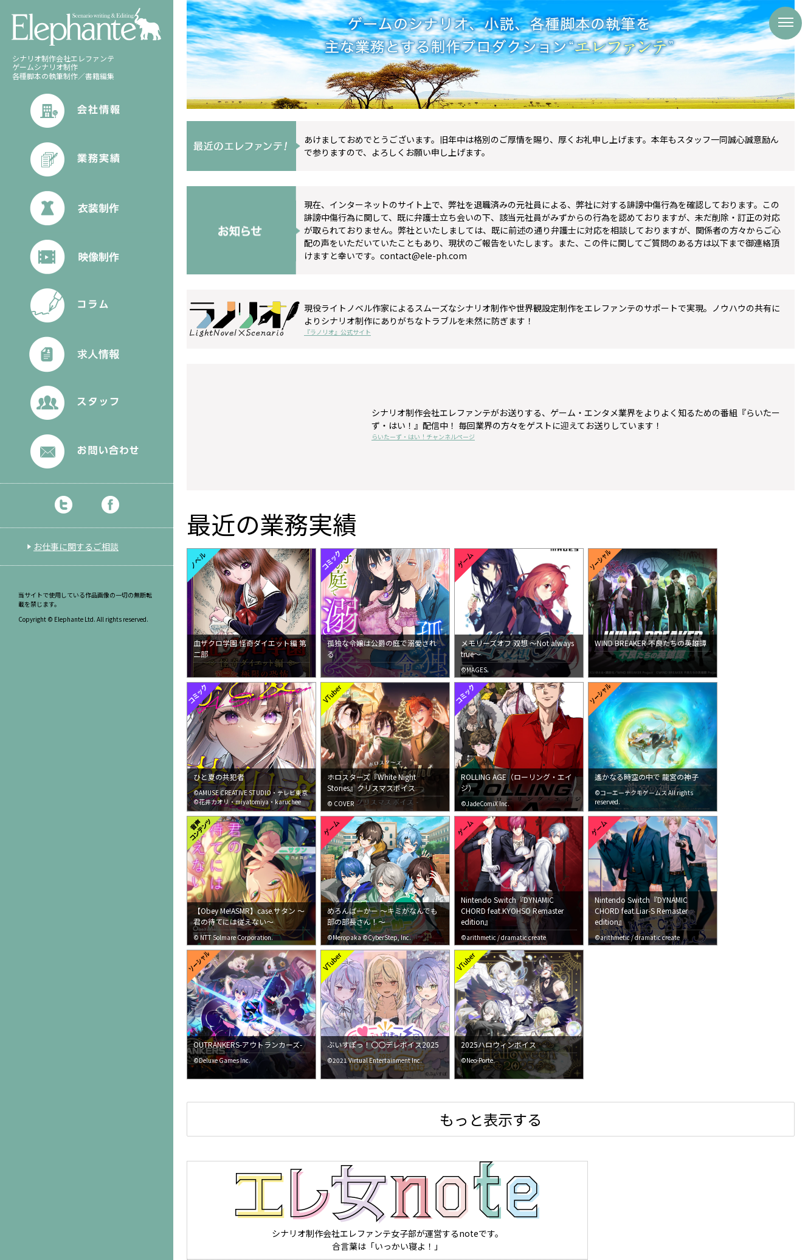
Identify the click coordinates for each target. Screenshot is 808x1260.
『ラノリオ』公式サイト (337, 331)
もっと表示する (491, 1119)
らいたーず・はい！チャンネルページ (423, 436)
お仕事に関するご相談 (76, 546)
